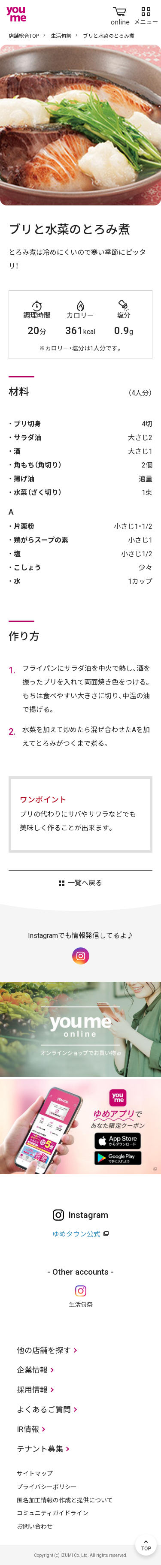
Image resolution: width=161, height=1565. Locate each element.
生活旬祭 (61, 36)
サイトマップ (35, 1473)
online (120, 14)
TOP (146, 1545)
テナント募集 (40, 1448)
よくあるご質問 (44, 1409)
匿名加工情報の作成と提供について (65, 1500)
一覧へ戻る (85, 883)
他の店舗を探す (44, 1350)
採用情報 (32, 1389)
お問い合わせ (35, 1526)
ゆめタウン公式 (76, 1234)
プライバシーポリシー (47, 1487)
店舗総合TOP (24, 36)
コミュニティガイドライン (52, 1513)
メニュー (146, 14)
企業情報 (32, 1370)
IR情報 (28, 1429)
